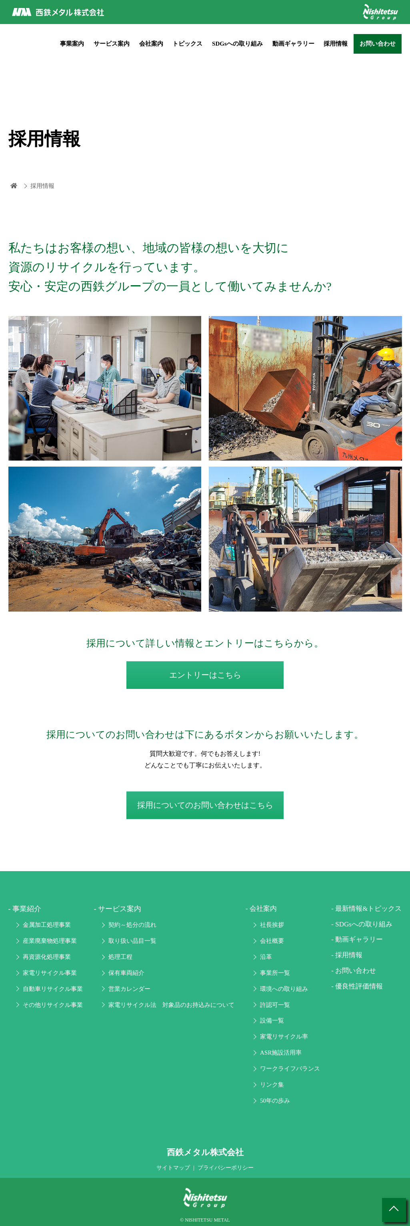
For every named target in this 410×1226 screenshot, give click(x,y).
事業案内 (72, 43)
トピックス (187, 43)
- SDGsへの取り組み (361, 924)
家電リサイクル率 (284, 1036)
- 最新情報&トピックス (366, 908)
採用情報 (336, 43)
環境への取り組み (284, 989)
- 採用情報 (346, 955)
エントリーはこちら (205, 674)
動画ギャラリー (293, 43)
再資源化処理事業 (47, 957)
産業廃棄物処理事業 (50, 941)
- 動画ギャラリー (357, 939)
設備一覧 (272, 1020)
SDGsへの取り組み (237, 43)
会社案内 (151, 43)
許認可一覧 (275, 1005)
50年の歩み (275, 1100)
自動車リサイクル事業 (53, 989)
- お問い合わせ (353, 970)
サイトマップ (173, 1168)
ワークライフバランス (290, 1068)
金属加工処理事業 (47, 925)
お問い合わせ (378, 43)
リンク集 (272, 1084)
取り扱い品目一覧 (132, 941)
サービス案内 (112, 43)
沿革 (266, 957)
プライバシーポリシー (226, 1168)
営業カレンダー (129, 989)
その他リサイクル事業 (53, 1005)
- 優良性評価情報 (357, 986)
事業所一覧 (275, 973)
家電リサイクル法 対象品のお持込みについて (171, 1005)
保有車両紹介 (126, 973)
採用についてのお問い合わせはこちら (205, 805)
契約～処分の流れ (132, 925)
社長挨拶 (272, 925)
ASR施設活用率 (281, 1052)
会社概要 (272, 941)
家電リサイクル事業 (50, 973)
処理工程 (120, 957)
